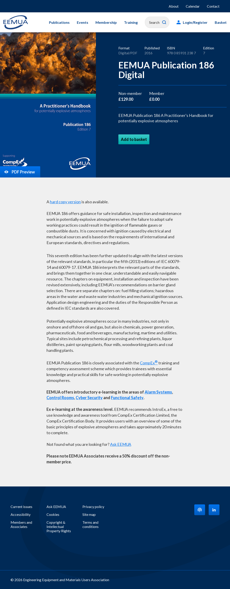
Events (82, 22)
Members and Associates (21, 524)
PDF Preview (19, 172)
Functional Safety (127, 397)
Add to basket (134, 139)
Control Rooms (60, 397)
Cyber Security (89, 397)
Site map (89, 514)
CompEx (149, 362)
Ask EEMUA (120, 444)
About (174, 6)
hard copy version (65, 201)
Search (164, 22)
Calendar (193, 6)
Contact (213, 6)
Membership (106, 22)
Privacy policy (93, 506)
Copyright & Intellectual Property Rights (58, 526)
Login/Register (195, 22)
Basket (221, 22)
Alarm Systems (158, 392)
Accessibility (21, 514)
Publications (59, 22)
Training (131, 22)
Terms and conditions (90, 524)
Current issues (21, 506)
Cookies (52, 514)
